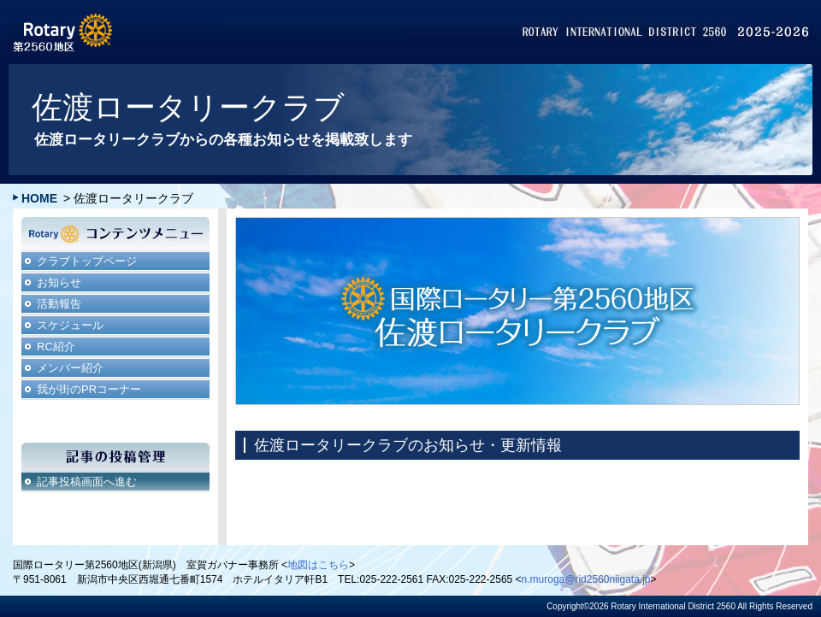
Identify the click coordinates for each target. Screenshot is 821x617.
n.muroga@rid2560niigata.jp (586, 579)
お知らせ (59, 282)
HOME (39, 198)
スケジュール (70, 325)
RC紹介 (56, 346)
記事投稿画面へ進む (87, 481)
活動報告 (59, 303)
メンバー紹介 (70, 367)
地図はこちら (318, 565)
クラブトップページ (87, 261)
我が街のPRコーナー (89, 389)
